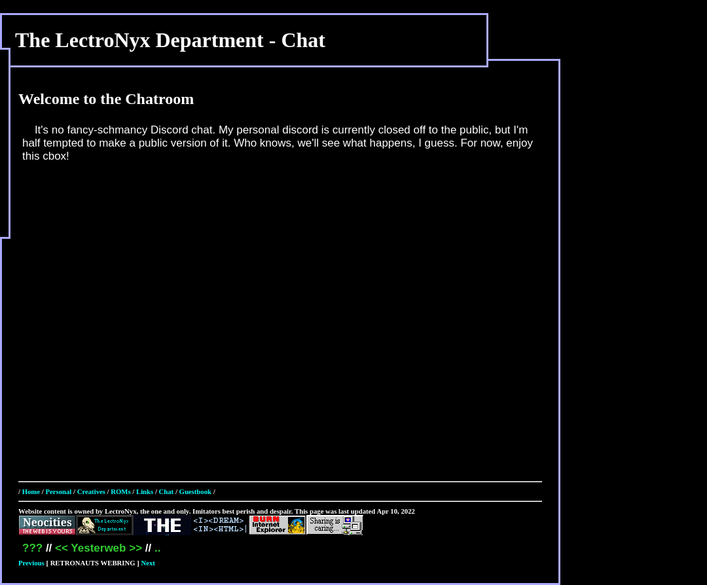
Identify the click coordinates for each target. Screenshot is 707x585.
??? (32, 548)
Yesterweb (98, 548)
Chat (166, 491)
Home (31, 491)
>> (135, 548)
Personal (58, 491)
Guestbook (195, 491)
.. (157, 548)
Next (148, 563)
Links (144, 491)
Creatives (91, 491)
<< (61, 548)
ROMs (120, 491)
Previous (31, 563)
